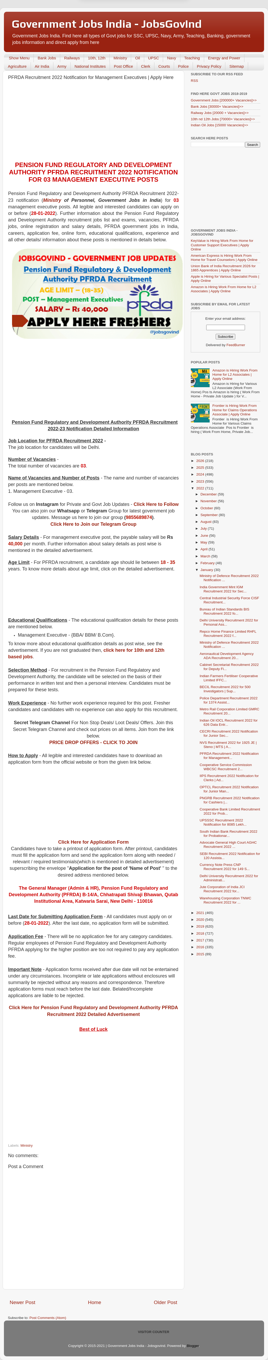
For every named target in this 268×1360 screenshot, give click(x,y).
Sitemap (236, 66)
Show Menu (19, 58)
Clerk (145, 66)
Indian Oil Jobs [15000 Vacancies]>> (219, 125)
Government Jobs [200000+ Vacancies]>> (224, 100)
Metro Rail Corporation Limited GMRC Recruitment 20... (229, 711)
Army (61, 66)
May (204, 542)
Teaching (192, 58)
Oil (137, 58)
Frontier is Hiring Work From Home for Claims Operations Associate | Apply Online (234, 410)
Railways (72, 58)
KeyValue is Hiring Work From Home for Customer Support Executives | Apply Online (222, 245)
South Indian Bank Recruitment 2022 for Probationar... (229, 834)
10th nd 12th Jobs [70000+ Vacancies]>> (223, 119)
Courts (164, 66)
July (204, 528)
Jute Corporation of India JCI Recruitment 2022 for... (222, 889)
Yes (161, 28)
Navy (171, 58)
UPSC (153, 58)
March (205, 556)
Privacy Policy (209, 66)
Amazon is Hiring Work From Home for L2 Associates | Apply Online (223, 289)
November (209, 501)
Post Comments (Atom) (48, 1318)
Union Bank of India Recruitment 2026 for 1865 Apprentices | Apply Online (223, 268)
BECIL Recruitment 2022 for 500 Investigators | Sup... (225, 689)
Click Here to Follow (156, 504)
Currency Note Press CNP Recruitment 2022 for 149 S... (225, 867)
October (207, 508)
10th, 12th (96, 58)
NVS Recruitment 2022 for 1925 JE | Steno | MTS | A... (228, 745)
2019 (200, 926)
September (209, 515)
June (204, 536)
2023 (200, 481)
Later (108, 28)
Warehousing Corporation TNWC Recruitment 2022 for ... (225, 900)
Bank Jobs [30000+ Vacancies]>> (217, 106)
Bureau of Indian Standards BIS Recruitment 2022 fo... (224, 611)
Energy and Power (224, 58)
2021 (200, 913)
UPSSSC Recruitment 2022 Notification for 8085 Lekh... (223, 822)
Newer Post (22, 1302)
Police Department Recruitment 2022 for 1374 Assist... (229, 700)
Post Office (123, 66)
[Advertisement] (93, 122)
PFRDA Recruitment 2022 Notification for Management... (229, 756)
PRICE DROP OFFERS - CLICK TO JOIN (93, 742)
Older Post (165, 1302)
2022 (200, 488)
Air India (42, 66)
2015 (200, 954)
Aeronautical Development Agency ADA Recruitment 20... (227, 656)
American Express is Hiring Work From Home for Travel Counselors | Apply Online (224, 258)
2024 (200, 474)
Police (183, 66)
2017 (200, 940)
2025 (200, 468)
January (207, 570)
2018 (200, 933)
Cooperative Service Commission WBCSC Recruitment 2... (226, 767)
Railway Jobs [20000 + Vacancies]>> (220, 113)
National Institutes (90, 66)
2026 (200, 461)
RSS (194, 81)
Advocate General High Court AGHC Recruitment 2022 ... (228, 845)
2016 (200, 947)
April (204, 549)
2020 (200, 920)
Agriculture (17, 66)
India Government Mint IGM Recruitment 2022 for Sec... (223, 589)
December (209, 494)
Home (94, 1302)
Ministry (120, 58)
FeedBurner (235, 345)
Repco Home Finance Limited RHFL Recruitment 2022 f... (228, 634)
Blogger (193, 1346)
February (208, 563)
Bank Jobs (47, 58)
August (206, 522)
